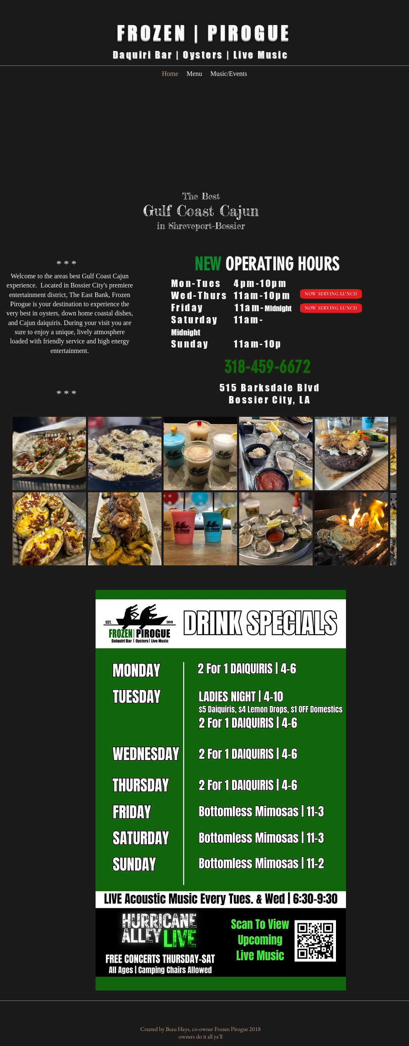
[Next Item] (382, 491)
